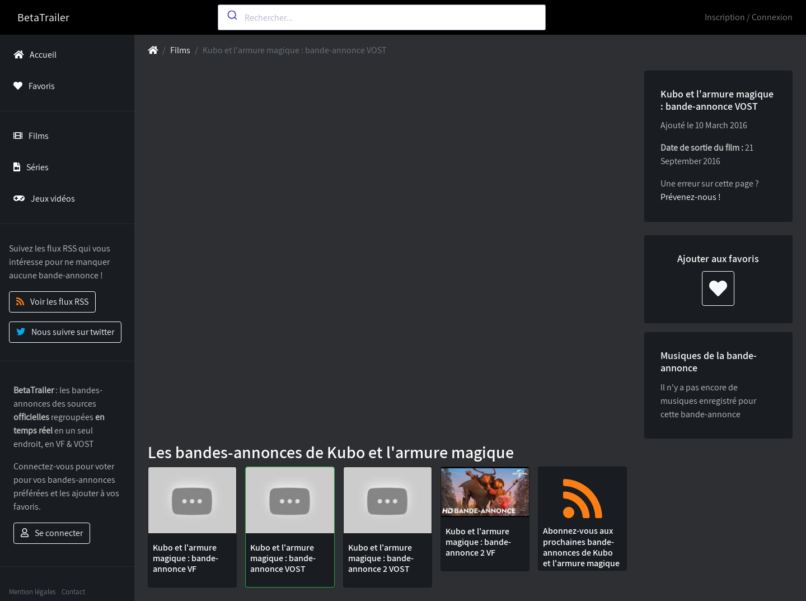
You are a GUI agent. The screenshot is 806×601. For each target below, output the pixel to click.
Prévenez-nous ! (690, 197)
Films (29, 136)
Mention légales (32, 592)
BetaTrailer (43, 17)
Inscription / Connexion (749, 17)
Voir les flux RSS (52, 302)
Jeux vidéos (42, 198)
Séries (29, 167)
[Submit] (231, 15)
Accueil (33, 54)
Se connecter (52, 533)
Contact (73, 592)
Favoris (32, 86)
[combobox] (382, 17)
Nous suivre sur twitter (65, 332)
